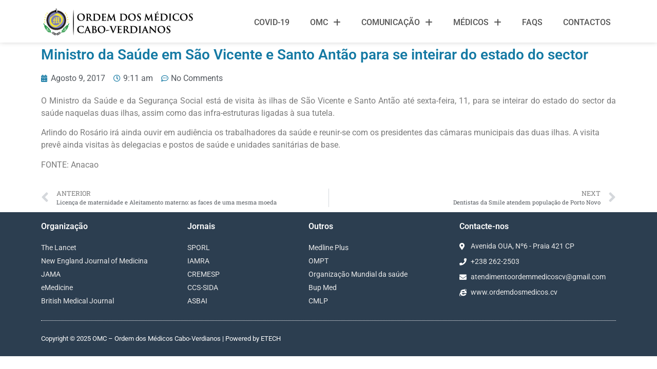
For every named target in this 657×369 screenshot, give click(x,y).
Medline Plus (328, 247)
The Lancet (58, 247)
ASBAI (197, 301)
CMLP (318, 301)
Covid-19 (271, 22)
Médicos (477, 22)
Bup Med (322, 287)
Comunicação (397, 22)
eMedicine (57, 287)
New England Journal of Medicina (94, 261)
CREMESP (203, 274)
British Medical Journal (77, 301)
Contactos (587, 22)
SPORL (198, 247)
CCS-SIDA (202, 287)
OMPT (318, 261)
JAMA (51, 274)
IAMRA (198, 261)
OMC (325, 22)
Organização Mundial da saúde (358, 274)
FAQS (532, 22)
